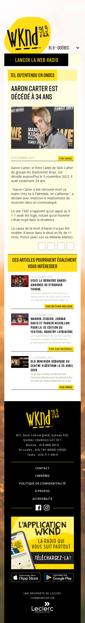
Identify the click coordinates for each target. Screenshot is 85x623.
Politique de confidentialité (42, 483)
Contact (42, 468)
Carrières (42, 476)
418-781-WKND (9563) (50, 450)
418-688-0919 (49, 445)
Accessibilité (42, 499)
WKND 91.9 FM (27, 37)
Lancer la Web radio (36, 59)
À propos (42, 491)
